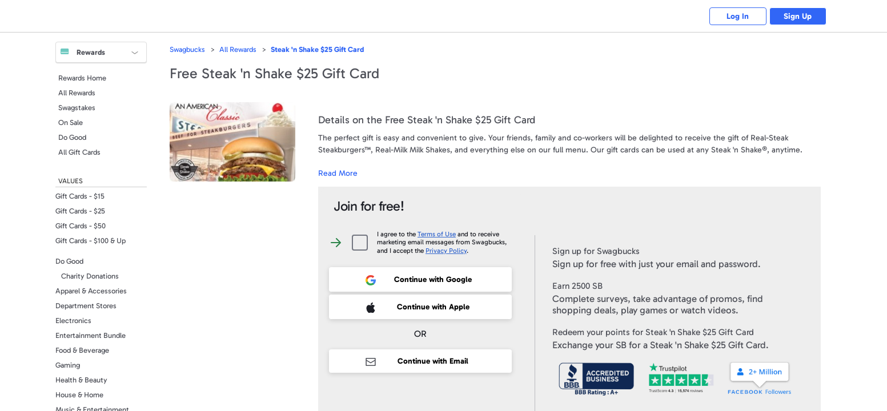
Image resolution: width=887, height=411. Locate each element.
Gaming (67, 365)
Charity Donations (90, 276)
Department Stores (86, 305)
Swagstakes (76, 107)
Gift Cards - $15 (80, 196)
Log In (738, 16)
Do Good (72, 137)
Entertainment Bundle (90, 335)
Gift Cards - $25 (80, 211)
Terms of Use (437, 234)
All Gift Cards (79, 152)
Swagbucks (187, 49)
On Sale (70, 122)
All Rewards (76, 92)
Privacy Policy (446, 251)
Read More (338, 173)
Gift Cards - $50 (80, 225)
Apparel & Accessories (91, 291)
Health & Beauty (81, 380)
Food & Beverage (82, 350)
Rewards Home (82, 78)
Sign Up (798, 16)
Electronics (73, 320)
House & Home (79, 394)
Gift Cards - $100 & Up (90, 240)
